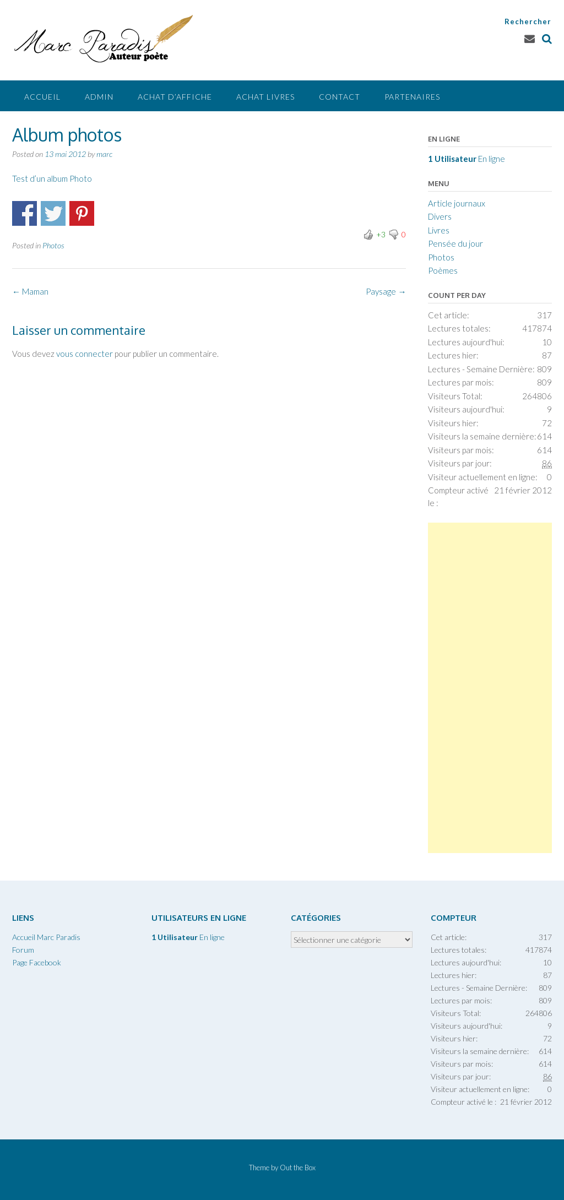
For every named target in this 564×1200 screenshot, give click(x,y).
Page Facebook (36, 962)
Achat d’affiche (175, 96)
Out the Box (298, 1167)
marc (104, 154)
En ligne (466, 159)
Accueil (42, 96)
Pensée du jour (455, 243)
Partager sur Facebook (24, 213)
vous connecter (84, 354)
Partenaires (412, 96)
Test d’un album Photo (52, 178)
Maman (30, 291)
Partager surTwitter (53, 213)
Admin (99, 96)
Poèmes (443, 270)
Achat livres (265, 96)
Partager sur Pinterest (81, 213)
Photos (53, 245)
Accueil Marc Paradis (46, 937)
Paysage (386, 291)
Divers (440, 216)
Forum (23, 949)
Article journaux (456, 203)
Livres (438, 230)
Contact (339, 96)
